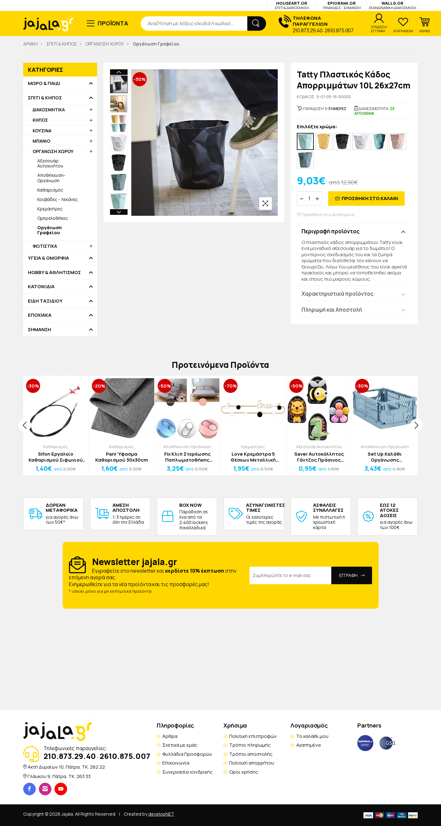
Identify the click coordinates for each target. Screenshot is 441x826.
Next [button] (119, 172)
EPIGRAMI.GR (342, 5)
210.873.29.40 (308, 30)
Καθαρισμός (50, 190)
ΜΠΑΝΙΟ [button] (41, 141)
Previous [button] (119, 72)
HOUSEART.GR (292, 5)
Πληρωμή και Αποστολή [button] (332, 309)
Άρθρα (169, 736)
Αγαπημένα (308, 745)
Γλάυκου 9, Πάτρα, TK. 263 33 (59, 776)
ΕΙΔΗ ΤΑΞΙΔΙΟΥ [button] (45, 301)
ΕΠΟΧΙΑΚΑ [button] (39, 315)
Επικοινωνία (175, 763)
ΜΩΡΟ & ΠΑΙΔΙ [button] (44, 83)
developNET (161, 814)
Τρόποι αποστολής (251, 754)
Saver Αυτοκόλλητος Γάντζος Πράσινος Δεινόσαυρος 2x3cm (319, 457)
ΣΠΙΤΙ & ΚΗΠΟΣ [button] (45, 98)
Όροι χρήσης (243, 772)
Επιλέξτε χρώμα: (317, 127)
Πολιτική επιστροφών (253, 736)
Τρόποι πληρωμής (250, 745)
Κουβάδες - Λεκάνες (57, 199)
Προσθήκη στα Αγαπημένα (325, 214)
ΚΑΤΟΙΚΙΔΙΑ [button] (41, 286)
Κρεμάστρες (50, 209)
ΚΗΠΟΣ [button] (40, 120)
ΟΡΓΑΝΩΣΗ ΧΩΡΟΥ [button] (53, 151)
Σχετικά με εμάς (179, 745)
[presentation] (24, 425)
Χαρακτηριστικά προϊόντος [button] (338, 293)
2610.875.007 (339, 30)
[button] (424, 25)
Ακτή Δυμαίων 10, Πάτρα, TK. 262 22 (66, 767)
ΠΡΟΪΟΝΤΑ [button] (113, 23)
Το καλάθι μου (312, 736)
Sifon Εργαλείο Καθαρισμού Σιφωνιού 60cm (56, 457)
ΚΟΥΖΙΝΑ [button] (42, 131)
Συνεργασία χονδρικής (187, 772)
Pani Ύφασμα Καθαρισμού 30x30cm (121, 457)
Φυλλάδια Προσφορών (187, 754)
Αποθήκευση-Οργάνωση (51, 177)
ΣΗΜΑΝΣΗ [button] (39, 329)
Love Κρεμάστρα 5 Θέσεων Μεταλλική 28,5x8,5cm (253, 457)
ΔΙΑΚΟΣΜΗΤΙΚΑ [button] (49, 110)
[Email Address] (290, 575)
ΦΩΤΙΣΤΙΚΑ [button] (45, 246)
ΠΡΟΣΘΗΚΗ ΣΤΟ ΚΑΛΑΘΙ (370, 198)
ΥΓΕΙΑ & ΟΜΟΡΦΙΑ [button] (48, 258)
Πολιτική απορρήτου (251, 763)
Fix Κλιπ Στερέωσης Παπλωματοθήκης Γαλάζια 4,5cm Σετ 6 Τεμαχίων (187, 457)
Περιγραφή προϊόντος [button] (331, 231)
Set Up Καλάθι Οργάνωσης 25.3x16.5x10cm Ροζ (384, 457)
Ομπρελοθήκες (52, 218)
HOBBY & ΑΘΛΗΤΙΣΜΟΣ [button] (54, 272)
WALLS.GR (392, 5)
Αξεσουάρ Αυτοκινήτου (50, 163)
